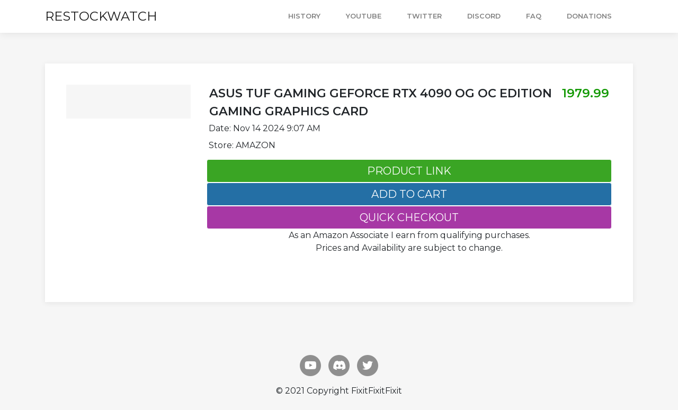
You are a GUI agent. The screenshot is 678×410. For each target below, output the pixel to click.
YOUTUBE (363, 16)
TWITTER (424, 16)
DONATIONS (589, 16)
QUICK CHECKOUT (409, 217)
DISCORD (484, 16)
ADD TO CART (409, 194)
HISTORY (304, 16)
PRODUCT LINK (409, 171)
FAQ (533, 16)
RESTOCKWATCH (101, 16)
